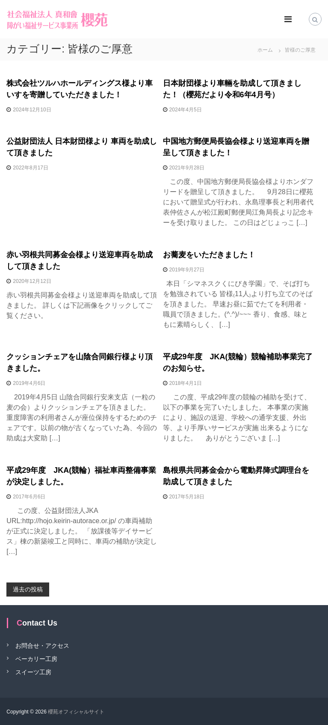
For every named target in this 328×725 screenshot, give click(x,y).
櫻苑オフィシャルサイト (76, 712)
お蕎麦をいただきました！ (209, 254)
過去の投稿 (28, 589)
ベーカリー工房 (36, 658)
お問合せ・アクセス (42, 645)
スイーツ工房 (33, 671)
